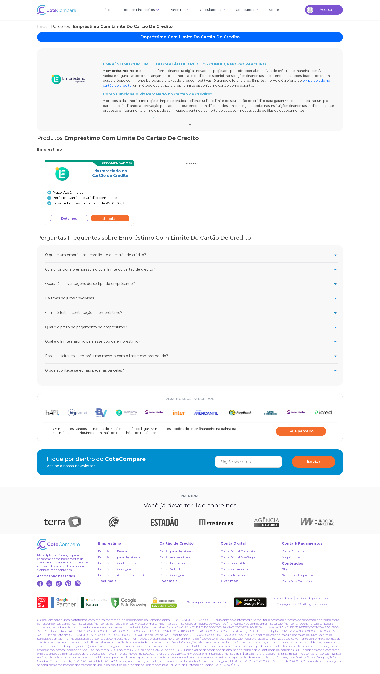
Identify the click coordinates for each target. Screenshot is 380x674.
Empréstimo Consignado (116, 569)
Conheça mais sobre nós (54, 570)
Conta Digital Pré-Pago (238, 557)
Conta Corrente (293, 551)
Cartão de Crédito (176, 543)
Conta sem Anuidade (236, 569)
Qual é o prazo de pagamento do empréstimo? (191, 327)
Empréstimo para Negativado (119, 557)
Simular (110, 218)
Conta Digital (233, 543)
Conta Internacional (235, 575)
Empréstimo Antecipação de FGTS (122, 575)
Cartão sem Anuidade (174, 557)
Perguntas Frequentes (297, 575)
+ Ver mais (107, 581)
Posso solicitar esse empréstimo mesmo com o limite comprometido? (191, 356)
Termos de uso (283, 598)
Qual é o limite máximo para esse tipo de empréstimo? (191, 341)
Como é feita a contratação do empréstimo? (191, 312)
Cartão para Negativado (176, 551)
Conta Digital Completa (238, 551)
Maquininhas (291, 557)
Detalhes (69, 218)
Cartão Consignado (173, 575)
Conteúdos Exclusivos (297, 581)
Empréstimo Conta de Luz (117, 563)
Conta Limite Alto (233, 563)
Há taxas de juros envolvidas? (191, 298)
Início (106, 10)
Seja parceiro (301, 431)
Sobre (274, 10)
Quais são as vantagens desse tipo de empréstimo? (191, 283)
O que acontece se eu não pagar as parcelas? (191, 370)
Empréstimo (109, 543)
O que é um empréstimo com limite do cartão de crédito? (191, 255)
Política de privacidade (312, 598)
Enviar (313, 461)
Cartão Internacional (174, 563)
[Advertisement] (190, 196)
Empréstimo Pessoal (113, 551)
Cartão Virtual (169, 569)
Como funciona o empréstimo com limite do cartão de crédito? (191, 269)
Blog (285, 569)
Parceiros (60, 26)
